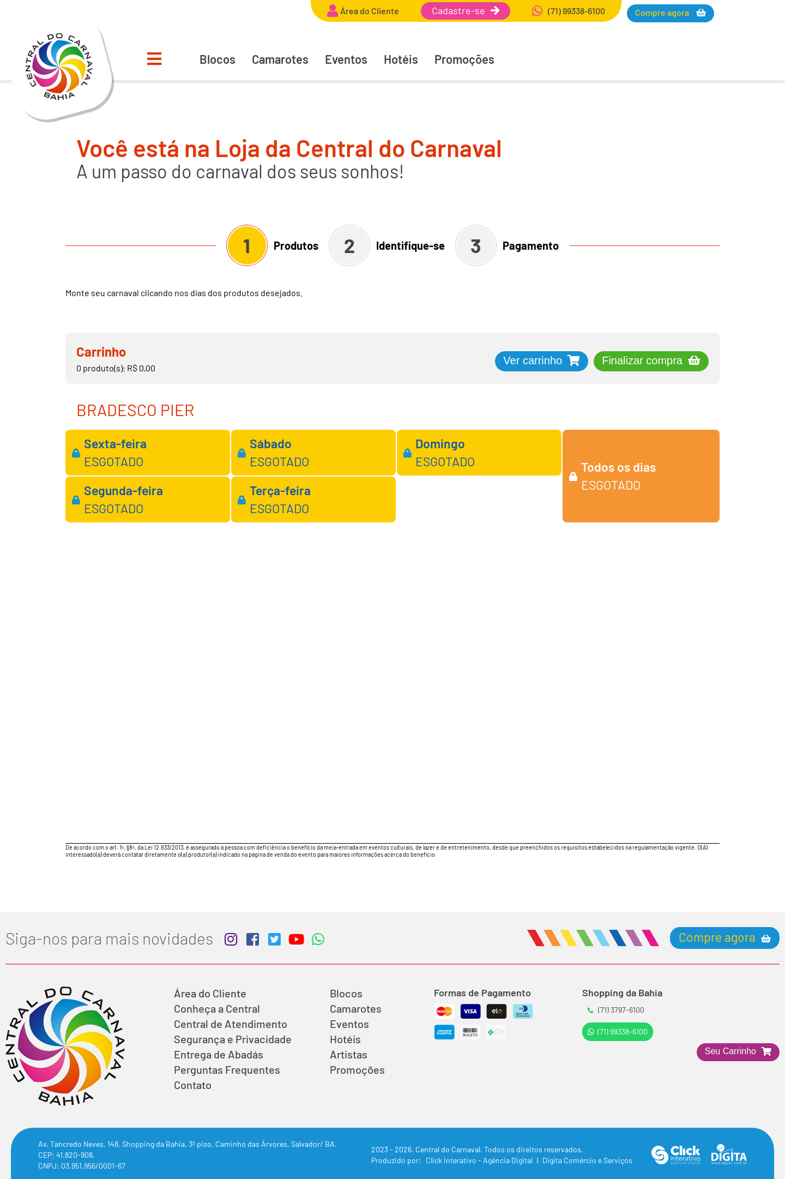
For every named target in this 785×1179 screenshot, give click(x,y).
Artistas (348, 1054)
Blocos (217, 59)
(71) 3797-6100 (616, 1009)
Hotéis (401, 59)
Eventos (346, 59)
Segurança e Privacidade (233, 1038)
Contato (193, 1084)
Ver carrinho (532, 360)
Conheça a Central (217, 1008)
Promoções (464, 59)
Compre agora (663, 12)
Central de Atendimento (230, 1023)
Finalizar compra (642, 360)
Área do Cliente (210, 993)
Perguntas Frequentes (227, 1069)
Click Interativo (480, 1160)
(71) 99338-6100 (618, 1031)
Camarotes (280, 59)
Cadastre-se (465, 10)
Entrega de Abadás (218, 1054)
